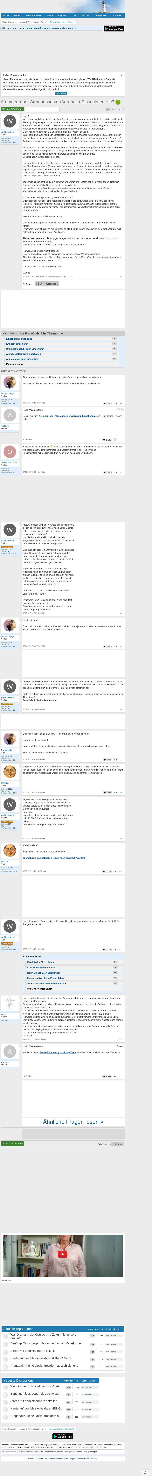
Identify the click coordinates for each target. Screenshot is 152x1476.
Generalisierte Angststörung (62, 1429)
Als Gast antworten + (12, 109)
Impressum (49, 1459)
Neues (17, 15)
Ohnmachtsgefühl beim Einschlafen (25, 349)
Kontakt (31, 1459)
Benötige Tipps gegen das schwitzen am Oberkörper (46, 1343)
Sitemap (94, 1459)
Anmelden (117, 15)
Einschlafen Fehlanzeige (19, 339)
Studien (85, 15)
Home (6, 15)
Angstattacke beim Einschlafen (22, 359)
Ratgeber (62, 15)
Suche (50, 15)
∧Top (145, 1473)
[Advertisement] (51, 896)
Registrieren (101, 15)
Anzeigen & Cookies (75, 1459)
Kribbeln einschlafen (17, 344)
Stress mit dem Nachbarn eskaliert (33, 1351)
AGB (87, 1459)
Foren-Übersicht (9, 1429)
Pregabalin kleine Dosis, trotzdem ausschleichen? (44, 1365)
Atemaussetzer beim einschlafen (23, 354)
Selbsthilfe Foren (33, 15)
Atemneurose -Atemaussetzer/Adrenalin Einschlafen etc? (57, 101)
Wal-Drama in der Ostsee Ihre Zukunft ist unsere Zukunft (49, 1386)
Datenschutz (60, 1459)
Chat (74, 15)
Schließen (61, 93)
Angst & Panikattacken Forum (33, 1429)
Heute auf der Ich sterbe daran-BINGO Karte (40, 1358)
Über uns (39, 1459)
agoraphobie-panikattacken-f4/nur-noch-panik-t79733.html (54, 858)
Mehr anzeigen (14, 364)
